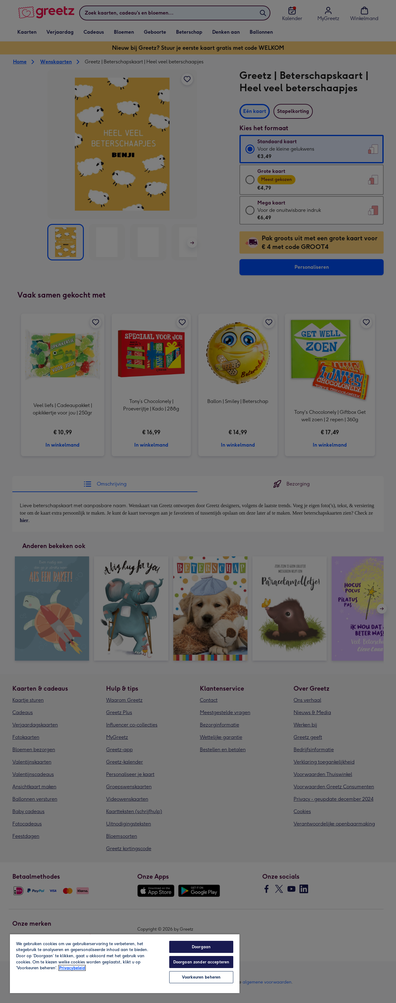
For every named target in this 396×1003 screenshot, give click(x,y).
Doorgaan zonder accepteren (201, 962)
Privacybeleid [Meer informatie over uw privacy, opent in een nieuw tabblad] (72, 968)
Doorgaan (201, 947)
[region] (124, 963)
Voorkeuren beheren (201, 977)
